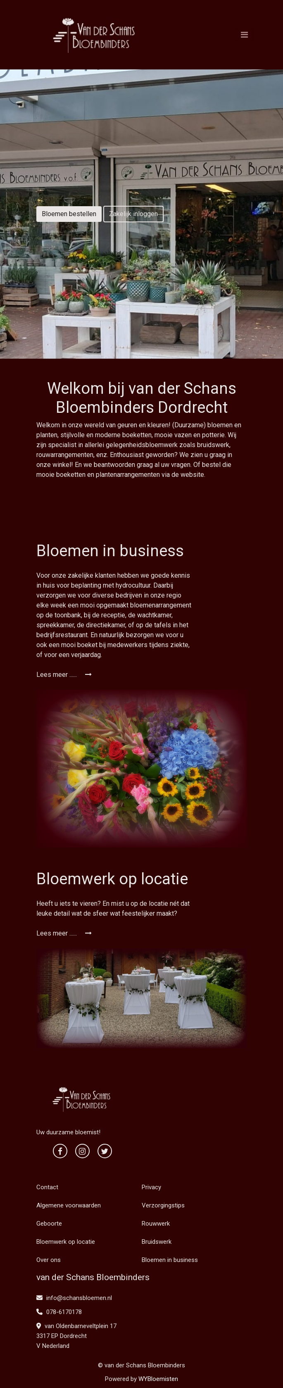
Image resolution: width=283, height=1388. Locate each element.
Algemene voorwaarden (68, 1205)
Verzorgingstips (163, 1205)
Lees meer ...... (64, 675)
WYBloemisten (158, 1379)
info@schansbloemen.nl (74, 1298)
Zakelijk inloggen (133, 214)
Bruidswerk (156, 1241)
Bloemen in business (170, 1260)
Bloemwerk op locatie (65, 1241)
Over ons (48, 1260)
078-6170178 (59, 1312)
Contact (47, 1187)
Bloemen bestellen (69, 214)
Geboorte (49, 1223)
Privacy (151, 1187)
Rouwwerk (156, 1223)
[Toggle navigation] (244, 35)
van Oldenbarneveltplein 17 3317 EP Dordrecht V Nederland (76, 1336)
